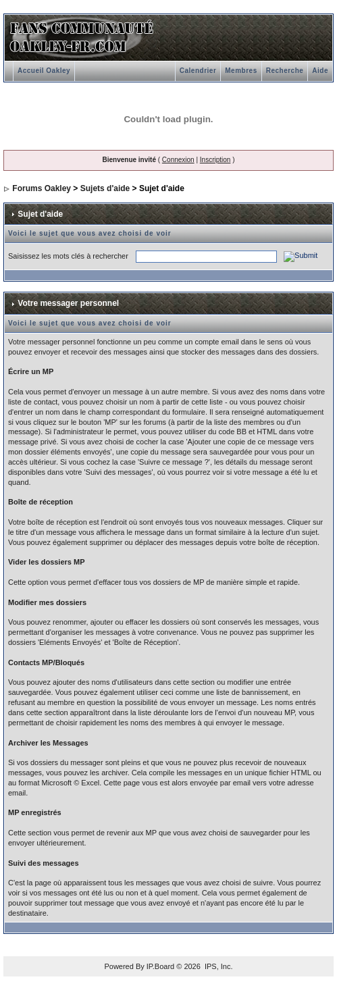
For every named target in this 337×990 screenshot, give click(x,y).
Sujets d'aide (105, 188)
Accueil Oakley (44, 70)
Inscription (215, 159)
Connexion (178, 159)
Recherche (285, 70)
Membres (241, 70)
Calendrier (198, 70)
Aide (320, 70)
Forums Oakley (41, 188)
